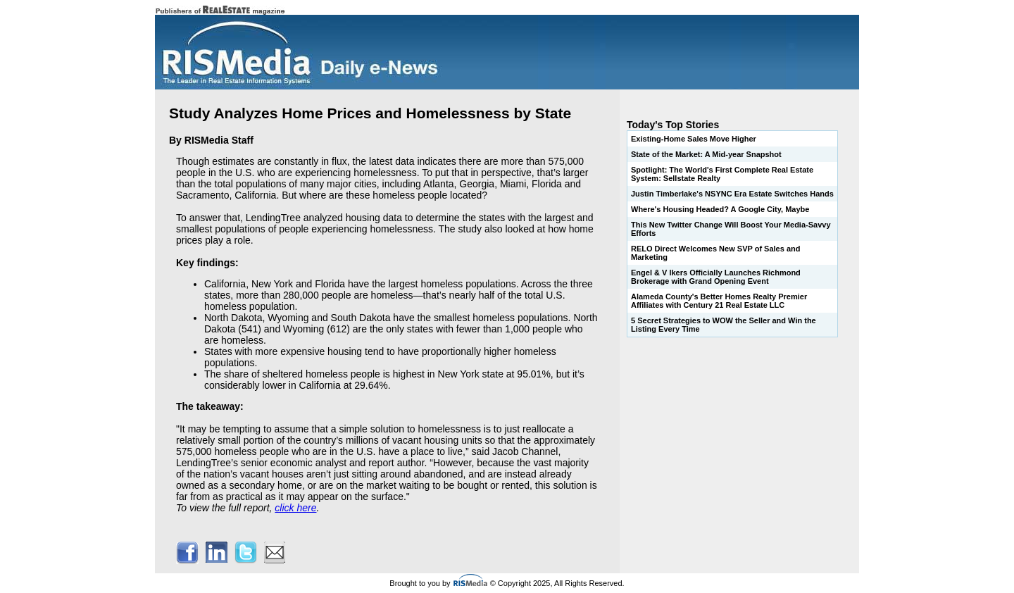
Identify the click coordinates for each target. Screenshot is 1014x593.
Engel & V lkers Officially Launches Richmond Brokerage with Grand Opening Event (716, 276)
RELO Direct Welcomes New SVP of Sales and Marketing (715, 252)
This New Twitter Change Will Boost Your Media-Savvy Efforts (731, 228)
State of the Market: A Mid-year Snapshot (706, 154)
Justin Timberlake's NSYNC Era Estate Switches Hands (732, 193)
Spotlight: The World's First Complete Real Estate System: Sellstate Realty (722, 174)
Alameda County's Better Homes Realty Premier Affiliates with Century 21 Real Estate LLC (719, 300)
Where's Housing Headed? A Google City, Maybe (720, 209)
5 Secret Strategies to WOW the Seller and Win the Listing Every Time (723, 324)
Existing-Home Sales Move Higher (693, 139)
